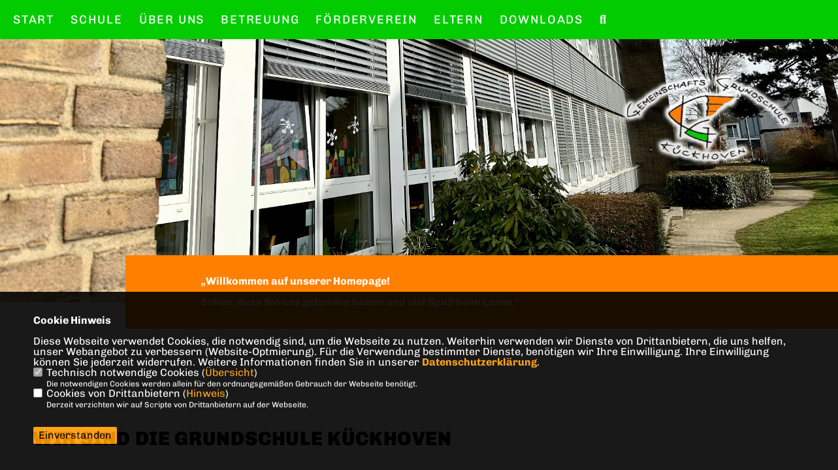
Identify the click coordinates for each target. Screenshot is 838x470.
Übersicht (229, 372)
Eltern (458, 19)
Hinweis (205, 393)
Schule (97, 19)
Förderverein (366, 19)
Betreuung (260, 19)
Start (33, 19)
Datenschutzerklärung (479, 362)
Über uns (171, 19)
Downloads (541, 19)
